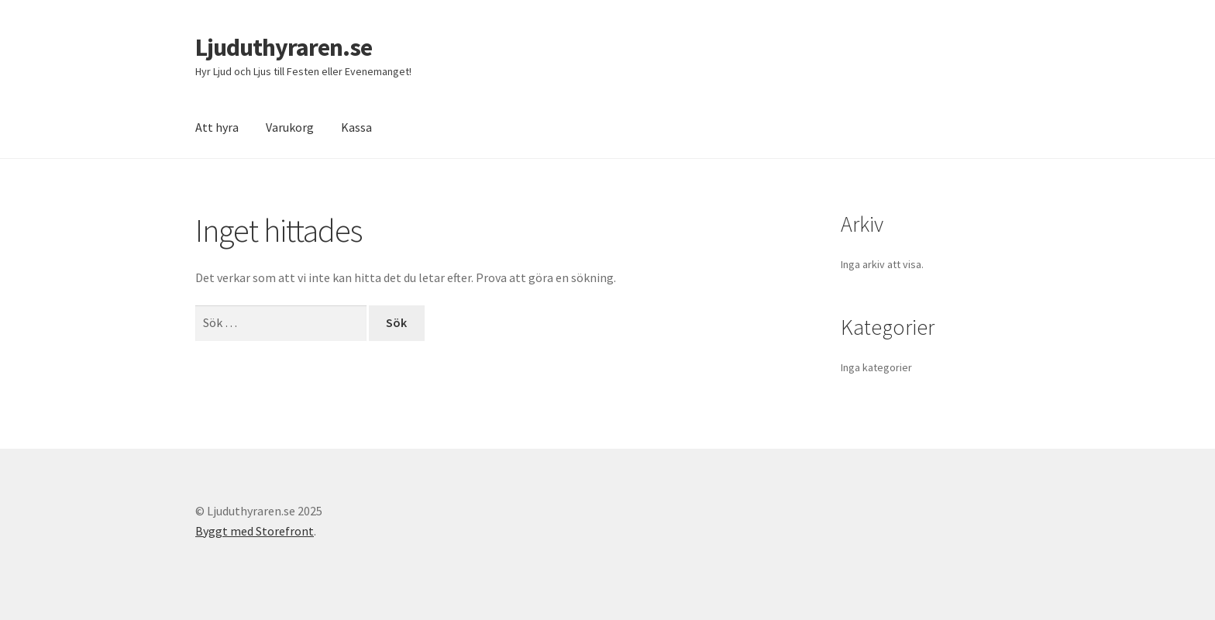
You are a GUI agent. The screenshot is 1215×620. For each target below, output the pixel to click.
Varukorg (290, 127)
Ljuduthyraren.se (283, 47)
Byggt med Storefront (254, 531)
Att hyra (217, 127)
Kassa (356, 127)
